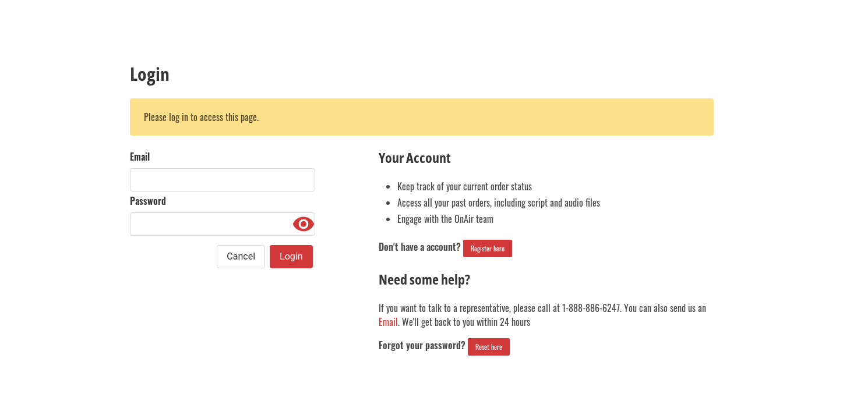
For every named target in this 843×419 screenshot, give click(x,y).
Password (148, 201)
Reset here (488, 346)
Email (140, 157)
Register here (488, 248)
